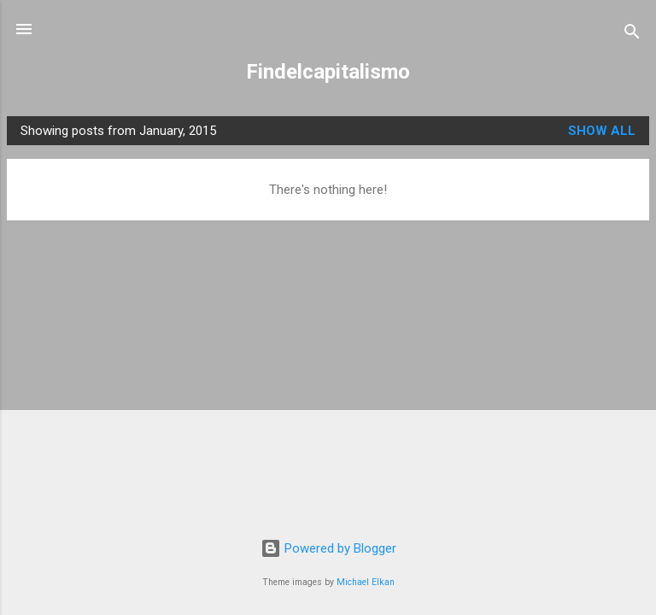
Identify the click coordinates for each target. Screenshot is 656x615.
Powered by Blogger (328, 548)
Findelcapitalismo (328, 72)
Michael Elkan (366, 582)
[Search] (632, 35)
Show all (602, 130)
